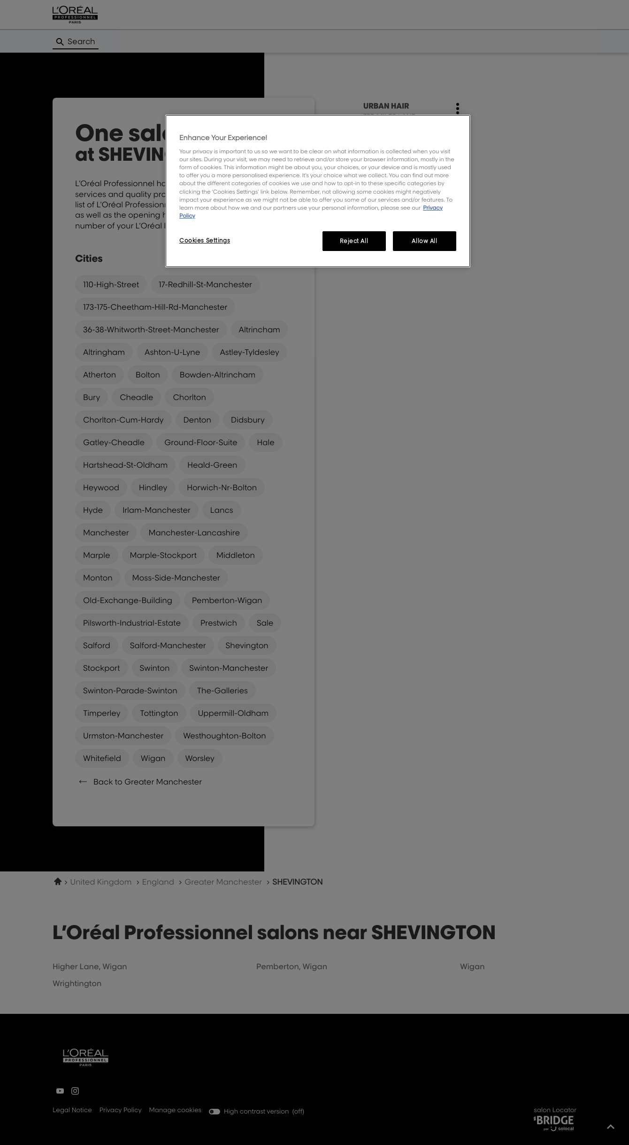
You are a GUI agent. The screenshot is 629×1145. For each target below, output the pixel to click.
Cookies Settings (204, 240)
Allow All (424, 240)
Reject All (354, 240)
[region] (317, 191)
